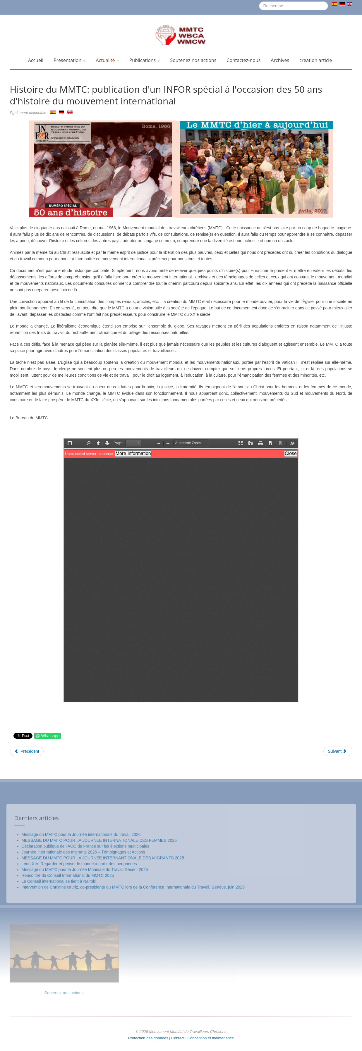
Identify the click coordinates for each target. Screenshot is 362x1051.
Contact (177, 1038)
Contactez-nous (243, 60)
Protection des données (148, 1038)
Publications (144, 60)
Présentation (70, 60)
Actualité (107, 60)
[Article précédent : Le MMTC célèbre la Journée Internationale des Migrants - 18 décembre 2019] (27, 751)
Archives (280, 60)
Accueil (35, 60)
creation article (315, 60)
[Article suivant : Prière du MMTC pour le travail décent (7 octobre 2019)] (337, 751)
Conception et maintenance (211, 1038)
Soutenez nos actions (193, 60)
